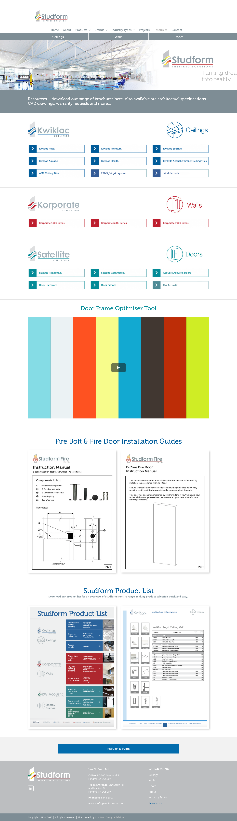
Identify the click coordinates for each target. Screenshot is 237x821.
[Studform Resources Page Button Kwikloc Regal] (56, 145)
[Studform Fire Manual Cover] (72, 452)
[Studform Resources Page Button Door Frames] (118, 281)
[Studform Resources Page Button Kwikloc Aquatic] (56, 157)
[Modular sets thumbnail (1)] (180, 169)
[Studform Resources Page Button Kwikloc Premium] (118, 145)
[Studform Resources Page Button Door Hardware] (56, 281)
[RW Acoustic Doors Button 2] (180, 281)
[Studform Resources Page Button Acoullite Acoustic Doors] (180, 269)
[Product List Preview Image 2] (165, 608)
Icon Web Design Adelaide (109, 817)
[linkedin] (31, 788)
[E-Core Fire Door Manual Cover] (165, 453)
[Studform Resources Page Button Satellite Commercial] (118, 269)
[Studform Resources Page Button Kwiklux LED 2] (118, 169)
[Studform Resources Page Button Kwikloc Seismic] (180, 145)
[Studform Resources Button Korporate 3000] (118, 219)
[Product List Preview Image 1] (72, 608)
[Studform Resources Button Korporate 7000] (180, 219)
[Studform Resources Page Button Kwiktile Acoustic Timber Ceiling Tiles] (180, 157)
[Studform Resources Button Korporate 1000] (56, 219)
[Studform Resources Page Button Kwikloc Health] (118, 157)
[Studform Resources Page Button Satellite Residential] (56, 269)
